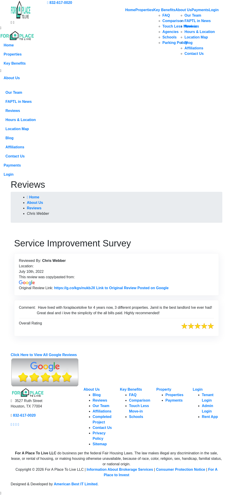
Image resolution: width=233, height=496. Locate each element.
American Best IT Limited (75, 484)
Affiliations (194, 48)
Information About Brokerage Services (120, 469)
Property (163, 389)
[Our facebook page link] (11, 424)
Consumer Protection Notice (180, 469)
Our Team (193, 15)
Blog (189, 43)
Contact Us (194, 54)
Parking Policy (174, 43)
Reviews (192, 26)
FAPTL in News (198, 21)
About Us (183, 10)
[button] (0, 71)
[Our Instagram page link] (13, 424)
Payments (200, 10)
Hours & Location (200, 32)
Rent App (210, 417)
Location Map (196, 37)
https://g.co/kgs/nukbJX (111, 288)
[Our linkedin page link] (18, 424)
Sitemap (100, 444)
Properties (144, 10)
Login (214, 10)
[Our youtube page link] (16, 424)
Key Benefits (164, 10)
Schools (169, 37)
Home (130, 10)
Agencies (170, 32)
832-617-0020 (59, 3)
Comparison (173, 21)
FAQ (166, 15)
